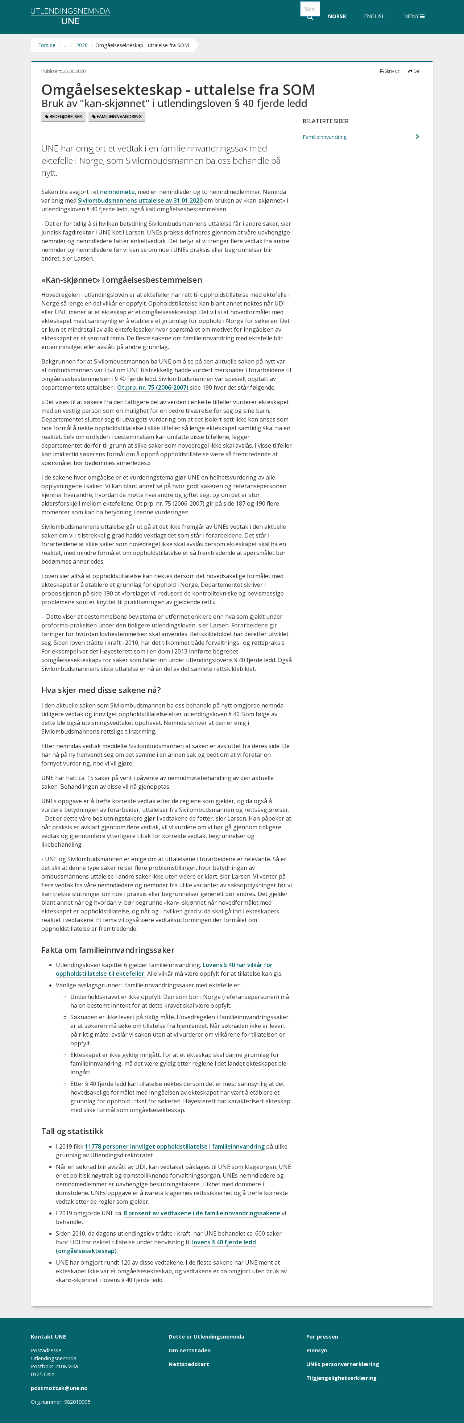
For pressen (322, 1336)
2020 (82, 45)
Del (414, 71)
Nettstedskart (189, 1364)
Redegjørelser (63, 116)
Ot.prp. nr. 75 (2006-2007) (152, 387)
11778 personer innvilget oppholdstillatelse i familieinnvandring (175, 1146)
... (65, 45)
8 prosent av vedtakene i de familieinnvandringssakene (202, 1213)
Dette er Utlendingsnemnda (206, 1336)
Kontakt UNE (48, 1336)
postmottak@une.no (59, 1387)
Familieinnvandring (117, 116)
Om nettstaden (190, 1350)
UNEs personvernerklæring (342, 1364)
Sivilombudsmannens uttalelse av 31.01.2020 (140, 200)
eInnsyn (316, 1350)
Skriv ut (389, 71)
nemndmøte (117, 192)
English (375, 16)
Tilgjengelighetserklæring (341, 1377)
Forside (46, 45)
